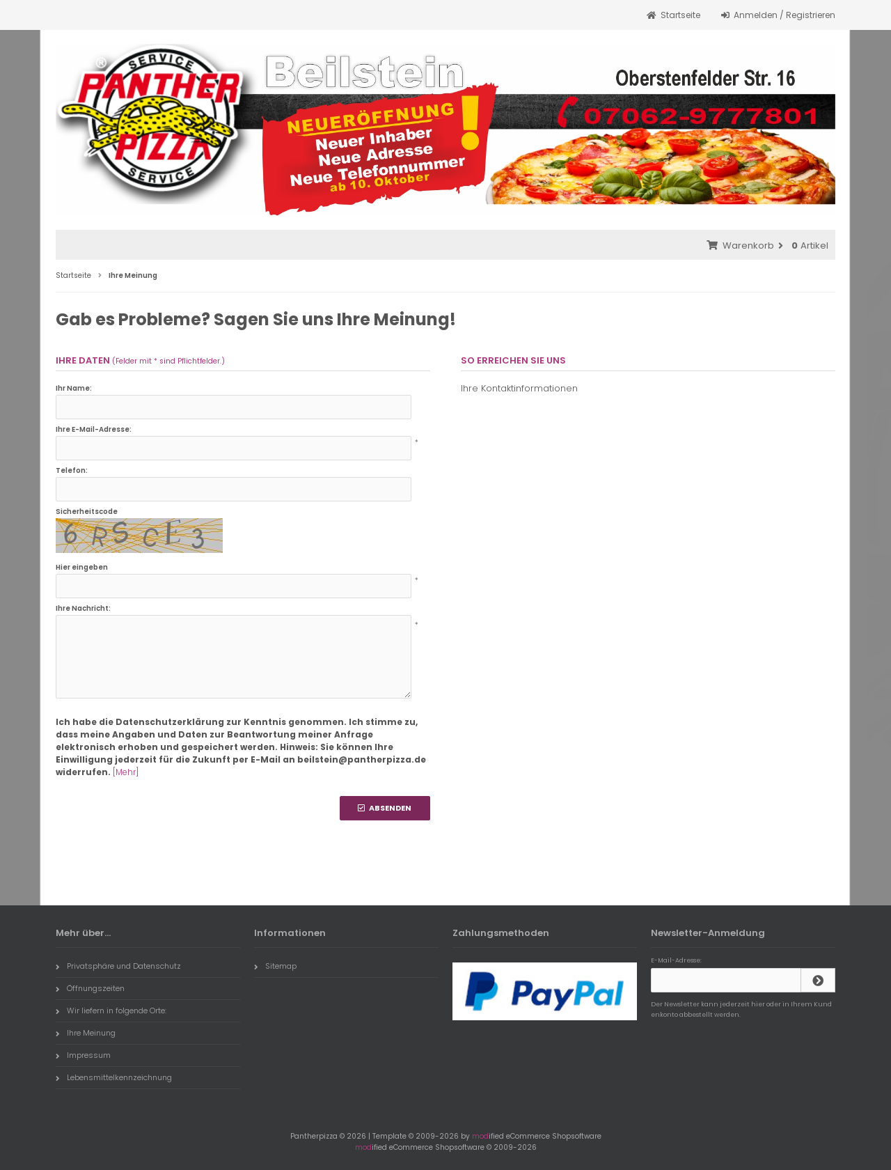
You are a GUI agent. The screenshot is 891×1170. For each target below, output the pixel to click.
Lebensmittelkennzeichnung (114, 1077)
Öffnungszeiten (90, 988)
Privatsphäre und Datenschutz (118, 966)
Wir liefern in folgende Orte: (111, 1010)
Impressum (83, 1055)
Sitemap (275, 966)
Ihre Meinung (86, 1032)
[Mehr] (126, 772)
